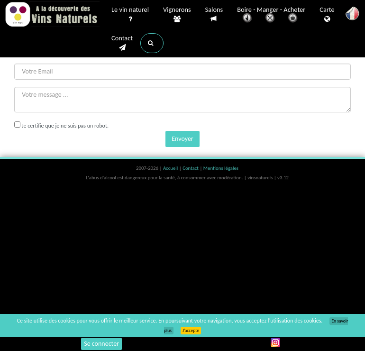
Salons (214, 14)
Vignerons (177, 14)
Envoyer (182, 139)
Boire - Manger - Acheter (271, 15)
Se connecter (101, 344)
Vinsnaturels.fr (52, 15)
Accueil (171, 168)
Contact (122, 43)
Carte (326, 14)
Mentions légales (220, 168)
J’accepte (190, 330)
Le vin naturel (130, 14)
